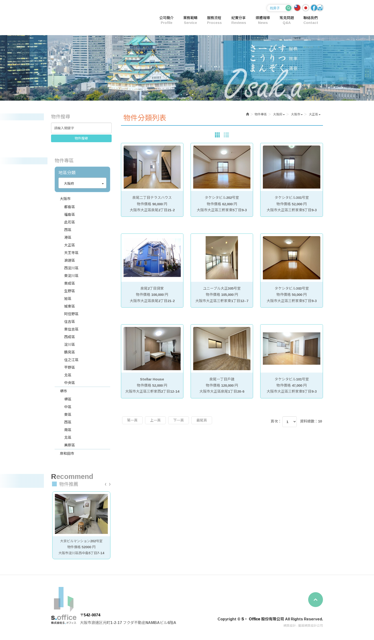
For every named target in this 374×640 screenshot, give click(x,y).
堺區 (67, 399)
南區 (67, 429)
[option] (187, 68)
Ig (320, 8)
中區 (67, 406)
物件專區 (261, 114)
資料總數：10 (311, 421)
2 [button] (187, 94)
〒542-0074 (90, 615)
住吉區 (69, 321)
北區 (67, 375)
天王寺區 (71, 252)
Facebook (314, 8)
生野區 (69, 290)
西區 (67, 229)
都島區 (69, 206)
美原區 (69, 445)
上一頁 (155, 420)
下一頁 (178, 420)
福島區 (69, 214)
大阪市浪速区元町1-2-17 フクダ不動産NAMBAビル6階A (128, 622)
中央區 (69, 382)
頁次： (276, 421)
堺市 (63, 391)
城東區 (69, 306)
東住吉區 (71, 329)
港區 (67, 237)
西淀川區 (71, 268)
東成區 (69, 283)
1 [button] (181, 94)
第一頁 (132, 420)
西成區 (69, 336)
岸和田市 (67, 453)
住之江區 (71, 359)
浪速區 (69, 260)
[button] (82, 183)
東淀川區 (71, 275)
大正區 (69, 245)
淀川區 (69, 344)
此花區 (69, 222)
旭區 (67, 298)
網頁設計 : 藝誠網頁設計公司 (303, 625)
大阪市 (65, 198)
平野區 (69, 367)
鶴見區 (69, 352)
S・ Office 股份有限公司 (83, 17)
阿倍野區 (71, 313)
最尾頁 (202, 420)
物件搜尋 (81, 138)
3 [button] (192, 94)
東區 (67, 414)
